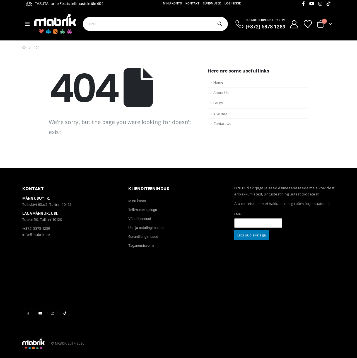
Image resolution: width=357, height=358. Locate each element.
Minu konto (172, 3)
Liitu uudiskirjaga (251, 235)
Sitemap (220, 113)
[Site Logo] (55, 24)
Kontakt (192, 3)
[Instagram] (320, 3)
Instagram (52, 313)
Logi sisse (233, 3)
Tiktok (65, 313)
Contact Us (222, 123)
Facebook (28, 313)
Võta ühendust (139, 219)
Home (218, 82)
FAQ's (218, 103)
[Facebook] (303, 3)
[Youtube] (311, 3)
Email (238, 214)
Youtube (40, 313)
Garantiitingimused (143, 236)
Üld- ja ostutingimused (145, 228)
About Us (221, 92)
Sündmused (212, 3)
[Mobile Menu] (29, 24)
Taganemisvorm (141, 245)
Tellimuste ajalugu (142, 210)
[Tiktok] (328, 3)
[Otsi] (219, 24)
